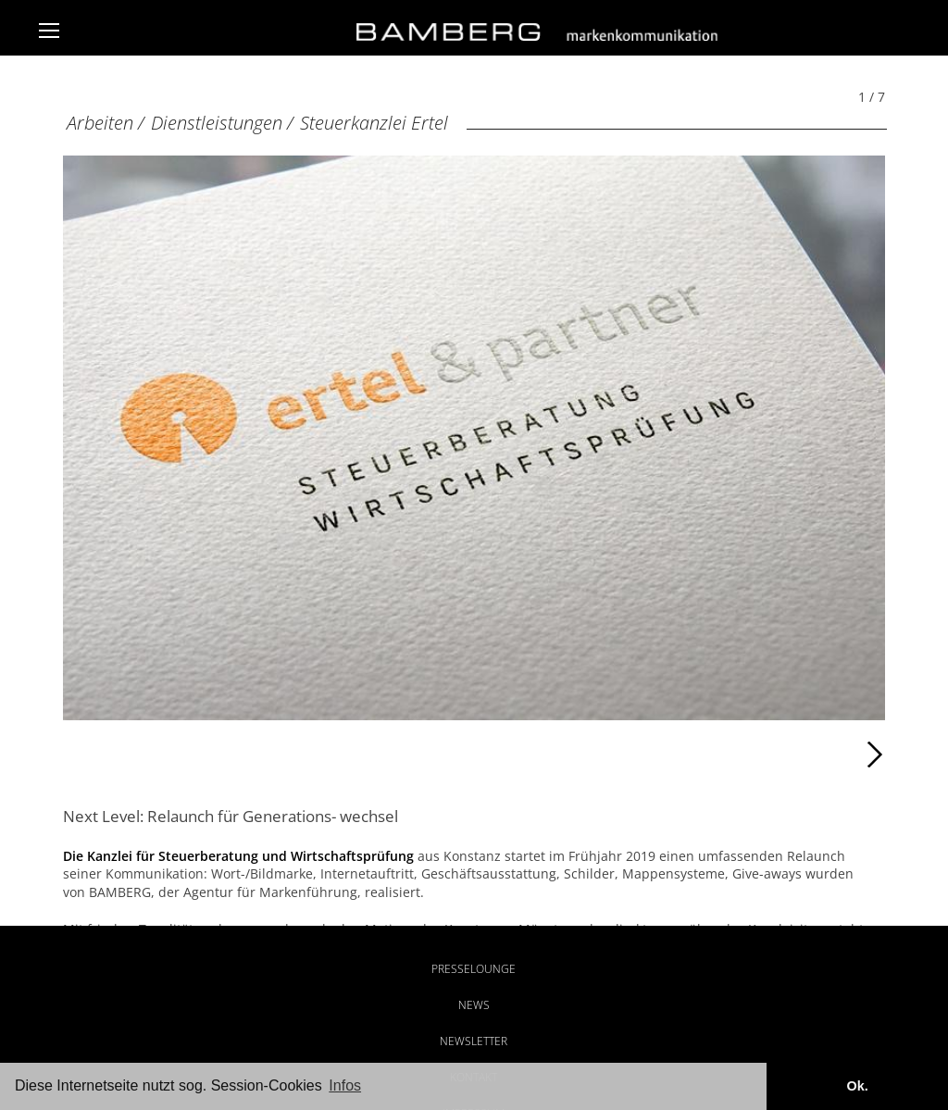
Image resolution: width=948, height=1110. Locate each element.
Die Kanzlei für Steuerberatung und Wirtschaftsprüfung (238, 856)
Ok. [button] (856, 1086)
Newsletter (473, 1041)
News (474, 1005)
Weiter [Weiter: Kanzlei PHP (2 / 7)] (679, 754)
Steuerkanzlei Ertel (374, 122)
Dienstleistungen (216, 122)
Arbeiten (100, 122)
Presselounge (473, 969)
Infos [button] (345, 1085)
